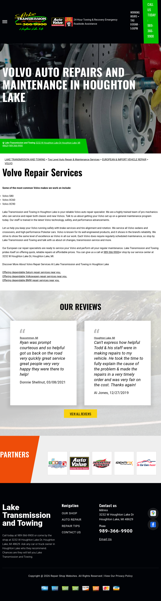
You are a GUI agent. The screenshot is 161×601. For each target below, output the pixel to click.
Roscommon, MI (29, 337)
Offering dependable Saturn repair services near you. (31, 272)
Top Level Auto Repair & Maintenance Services (74, 159)
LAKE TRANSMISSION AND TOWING (25, 159)
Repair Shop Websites (64, 575)
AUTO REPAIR (71, 519)
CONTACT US (71, 532)
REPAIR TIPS (71, 526)
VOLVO (8, 163)
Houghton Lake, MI (104, 337)
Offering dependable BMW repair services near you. (30, 280)
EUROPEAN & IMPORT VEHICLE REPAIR (124, 159)
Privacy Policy (124, 575)
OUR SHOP (69, 513)
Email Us (105, 539)
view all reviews (80, 413)
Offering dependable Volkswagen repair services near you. (34, 276)
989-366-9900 (150, 30)
